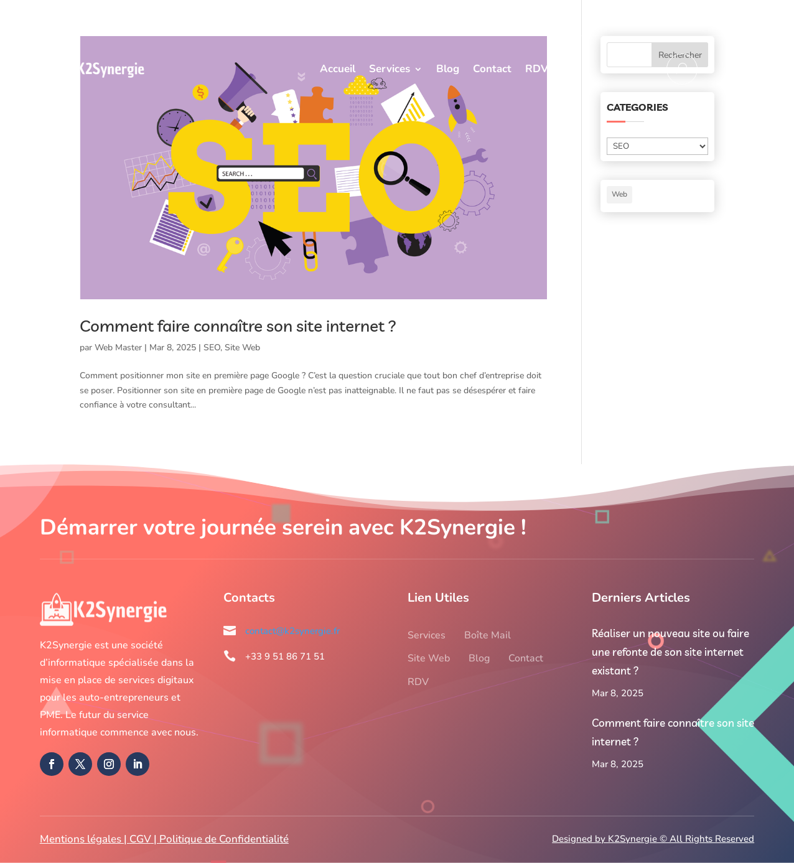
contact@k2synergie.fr (699, 17)
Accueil (337, 69)
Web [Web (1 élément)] (619, 194)
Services (389, 69)
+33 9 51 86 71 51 (588, 17)
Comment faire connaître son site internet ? (238, 325)
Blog (447, 69)
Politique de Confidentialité (224, 839)
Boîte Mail (487, 635)
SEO (211, 347)
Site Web (242, 347)
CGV (140, 839)
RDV (536, 69)
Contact (492, 69)
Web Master (118, 347)
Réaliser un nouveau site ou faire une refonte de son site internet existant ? (670, 652)
